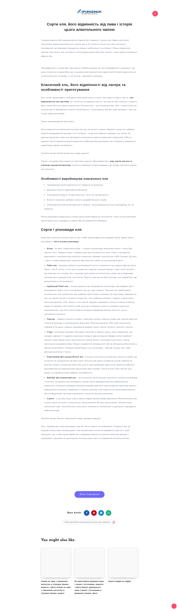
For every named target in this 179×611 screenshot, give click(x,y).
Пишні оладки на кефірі (119, 581)
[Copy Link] (89, 522)
